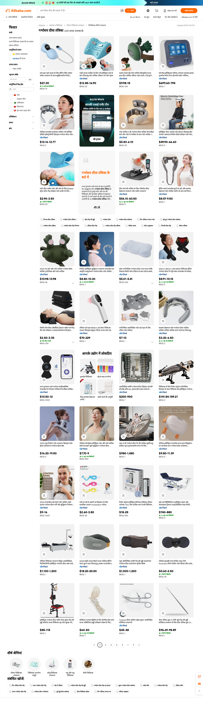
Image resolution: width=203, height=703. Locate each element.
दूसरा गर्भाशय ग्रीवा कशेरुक (125, 685)
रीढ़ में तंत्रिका (57, 685)
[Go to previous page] (94, 644)
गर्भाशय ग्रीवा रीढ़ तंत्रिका (111, 226)
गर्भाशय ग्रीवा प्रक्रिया (48, 226)
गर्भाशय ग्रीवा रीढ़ (161, 685)
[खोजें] (130, 10)
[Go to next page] (139, 644)
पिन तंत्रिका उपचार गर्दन (146, 219)
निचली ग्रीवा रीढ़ (164, 226)
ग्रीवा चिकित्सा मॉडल (81, 692)
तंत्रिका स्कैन (178, 685)
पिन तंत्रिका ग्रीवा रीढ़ (17, 685)
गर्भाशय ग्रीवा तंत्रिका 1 (68, 219)
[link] (199, 676)
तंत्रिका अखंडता (122, 692)
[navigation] (21, 335)
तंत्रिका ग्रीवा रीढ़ (91, 226)
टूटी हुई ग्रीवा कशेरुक (61, 692)
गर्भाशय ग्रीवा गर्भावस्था (39, 692)
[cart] (157, 11)
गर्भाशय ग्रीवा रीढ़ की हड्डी (77, 685)
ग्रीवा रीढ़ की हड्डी (88, 219)
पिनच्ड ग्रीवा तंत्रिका (48, 219)
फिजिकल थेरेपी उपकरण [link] (97, 25)
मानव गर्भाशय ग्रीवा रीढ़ (17, 692)
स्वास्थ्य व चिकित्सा (55, 25)
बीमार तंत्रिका (181, 226)
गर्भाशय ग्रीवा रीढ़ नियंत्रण (70, 226)
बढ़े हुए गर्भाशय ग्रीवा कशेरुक (170, 219)
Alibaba (42, 25)
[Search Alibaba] (79, 10)
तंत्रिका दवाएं (130, 226)
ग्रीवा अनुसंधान (147, 226)
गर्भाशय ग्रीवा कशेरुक (124, 219)
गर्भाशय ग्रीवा (105, 219)
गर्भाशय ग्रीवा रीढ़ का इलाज (100, 685)
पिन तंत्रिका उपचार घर (102, 692)
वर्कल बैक (144, 685)
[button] (122, 10)
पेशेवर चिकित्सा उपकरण (75, 25)
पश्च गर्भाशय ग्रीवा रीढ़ (38, 685)
